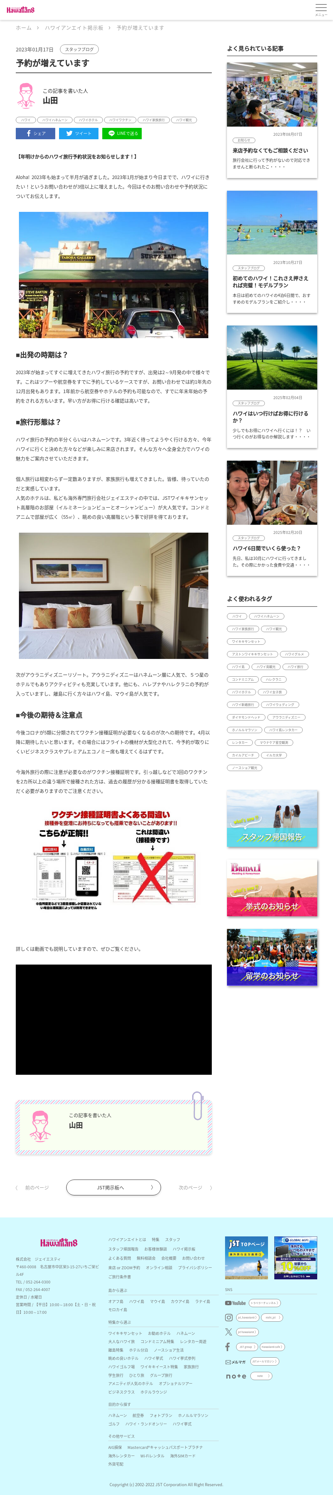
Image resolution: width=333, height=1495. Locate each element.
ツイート (79, 133)
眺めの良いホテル (123, 1358)
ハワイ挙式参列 (182, 1358)
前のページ (37, 1187)
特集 (155, 1239)
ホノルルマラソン (193, 1415)
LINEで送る (122, 133)
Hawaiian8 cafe (271, 1346)
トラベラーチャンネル (263, 1303)
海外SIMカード (183, 1455)
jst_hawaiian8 (246, 1317)
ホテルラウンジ (153, 1392)
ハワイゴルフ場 (121, 1366)
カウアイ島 (180, 1301)
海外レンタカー (121, 1455)
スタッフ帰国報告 (123, 1249)
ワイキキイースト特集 (159, 1366)
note (260, 1376)
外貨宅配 (115, 1464)
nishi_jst (271, 1317)
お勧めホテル (159, 1333)
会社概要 (168, 1258)
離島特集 (115, 1350)
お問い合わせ (193, 1258)
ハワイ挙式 (153, 1358)
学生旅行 (115, 1375)
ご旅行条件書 (119, 1276)
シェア (36, 133)
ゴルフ (114, 1423)
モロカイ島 (117, 1309)
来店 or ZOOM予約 (124, 1267)
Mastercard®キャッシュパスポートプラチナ (165, 1447)
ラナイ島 (202, 1301)
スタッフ (172, 1239)
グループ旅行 (161, 1375)
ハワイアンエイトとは (127, 1239)
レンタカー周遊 (193, 1341)
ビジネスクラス (121, 1392)
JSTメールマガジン (263, 1361)
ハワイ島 (136, 1301)
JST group (246, 1346)
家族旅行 (191, 1366)
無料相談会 (146, 1258)
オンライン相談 (159, 1267)
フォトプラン (161, 1415)
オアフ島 (115, 1301)
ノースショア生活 (169, 1350)
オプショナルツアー (176, 1383)
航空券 (138, 1415)
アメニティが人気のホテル (130, 1383)
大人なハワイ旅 (121, 1341)
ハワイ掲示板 (184, 1249)
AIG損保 (115, 1447)
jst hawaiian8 (246, 1332)
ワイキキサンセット (125, 1333)
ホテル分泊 (138, 1350)
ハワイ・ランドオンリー (146, 1423)
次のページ (190, 1187)
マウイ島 (157, 1301)
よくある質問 (119, 1258)
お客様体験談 (155, 1249)
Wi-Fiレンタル (152, 1455)
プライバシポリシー (195, 1267)
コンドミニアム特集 (157, 1341)
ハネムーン (185, 1333)
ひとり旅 (136, 1375)
